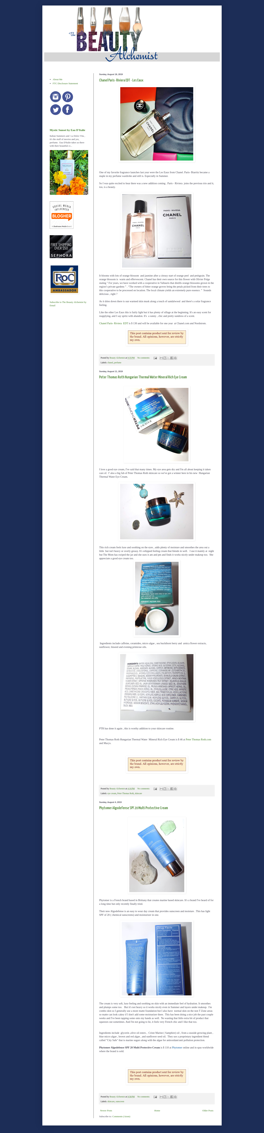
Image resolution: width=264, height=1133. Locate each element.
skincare (138, 793)
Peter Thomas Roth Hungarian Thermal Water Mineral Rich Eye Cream (143, 377)
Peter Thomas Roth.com (198, 739)
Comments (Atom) (121, 1116)
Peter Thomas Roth (125, 793)
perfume (117, 362)
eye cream (111, 793)
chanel (110, 362)
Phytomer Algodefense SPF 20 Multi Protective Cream (133, 808)
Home (157, 1110)
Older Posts (207, 1110)
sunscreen (120, 1101)
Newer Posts (106, 1110)
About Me (57, 79)
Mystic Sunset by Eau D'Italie (67, 130)
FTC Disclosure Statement (65, 83)
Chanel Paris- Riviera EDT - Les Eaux (121, 80)
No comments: (143, 358)
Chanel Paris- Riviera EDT (113, 323)
